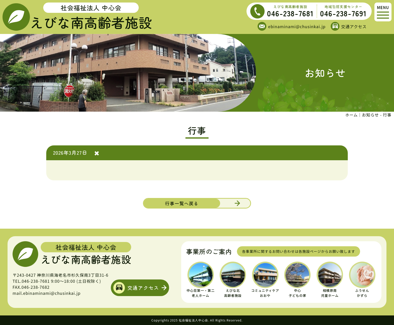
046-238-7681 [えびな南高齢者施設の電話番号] (290, 13)
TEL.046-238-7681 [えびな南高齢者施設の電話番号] (31, 281)
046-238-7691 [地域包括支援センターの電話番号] (343, 13)
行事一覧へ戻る (179, 203)
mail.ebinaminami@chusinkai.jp (47, 293)
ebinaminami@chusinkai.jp (297, 26)
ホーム (351, 115)
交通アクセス (354, 26)
